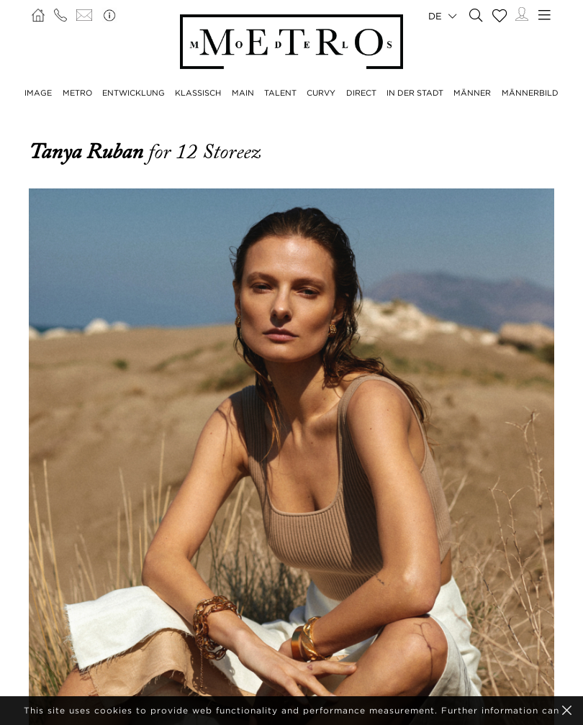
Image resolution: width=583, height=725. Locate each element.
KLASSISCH (198, 92)
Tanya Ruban (88, 152)
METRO (77, 92)
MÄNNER (472, 92)
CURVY (321, 92)
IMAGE (38, 92)
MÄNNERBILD (530, 92)
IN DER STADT (415, 92)
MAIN (243, 92)
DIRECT (361, 92)
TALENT (280, 92)
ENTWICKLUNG (133, 92)
